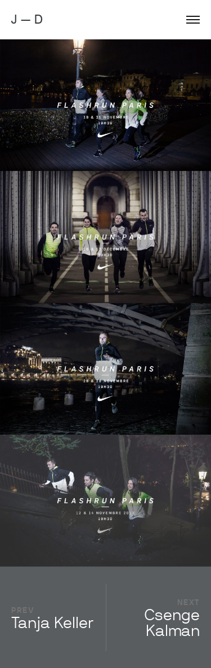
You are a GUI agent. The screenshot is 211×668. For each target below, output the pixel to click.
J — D (27, 19)
